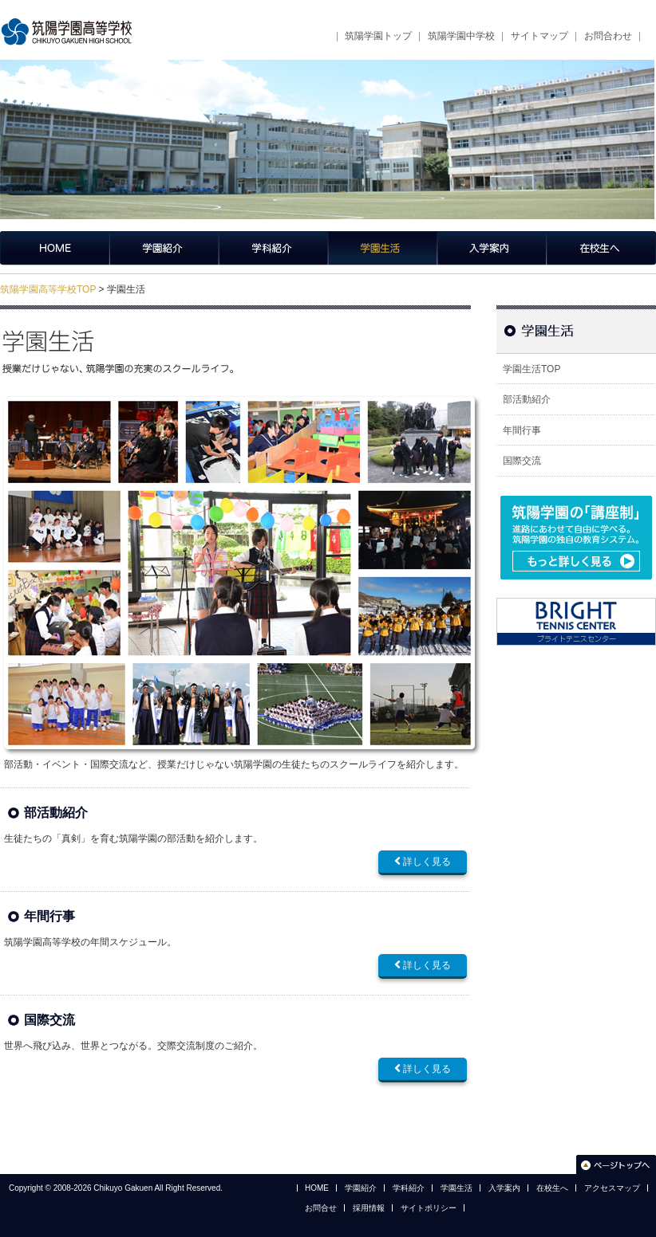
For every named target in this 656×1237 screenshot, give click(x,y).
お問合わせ (608, 35)
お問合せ (321, 1208)
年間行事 (49, 916)
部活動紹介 (56, 812)
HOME (317, 1188)
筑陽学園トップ (378, 35)
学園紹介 (164, 248)
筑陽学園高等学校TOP (48, 289)
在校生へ (601, 248)
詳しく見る (422, 861)
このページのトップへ (616, 1164)
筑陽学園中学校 (461, 35)
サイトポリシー (428, 1208)
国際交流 (49, 1020)
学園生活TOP (531, 369)
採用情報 (369, 1208)
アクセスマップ (612, 1188)
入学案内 (492, 248)
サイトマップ (539, 35)
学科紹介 (273, 248)
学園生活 (382, 248)
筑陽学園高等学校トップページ (54, 248)
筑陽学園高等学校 (72, 32)
